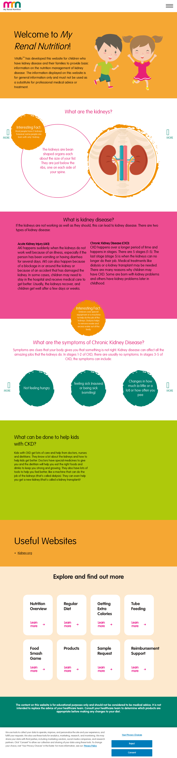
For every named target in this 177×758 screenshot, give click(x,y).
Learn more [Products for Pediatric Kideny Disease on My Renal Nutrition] (67, 669)
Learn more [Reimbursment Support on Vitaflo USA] (135, 669)
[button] (6, 134)
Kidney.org (25, 553)
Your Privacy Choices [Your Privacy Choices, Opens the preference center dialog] (132, 738)
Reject (132, 746)
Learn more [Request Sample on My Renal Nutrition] (101, 669)
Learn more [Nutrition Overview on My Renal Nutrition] (33, 624)
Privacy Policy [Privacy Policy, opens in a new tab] (90, 748)
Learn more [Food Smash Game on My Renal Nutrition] (33, 669)
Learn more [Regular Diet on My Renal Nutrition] (67, 624)
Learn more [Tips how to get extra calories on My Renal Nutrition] (101, 624)
